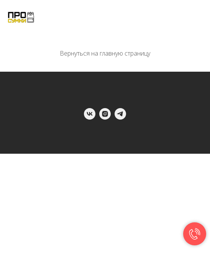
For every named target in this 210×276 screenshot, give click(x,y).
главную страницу (125, 53)
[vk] (89, 117)
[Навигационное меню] (197, 17)
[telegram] (120, 117)
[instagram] (105, 117)
